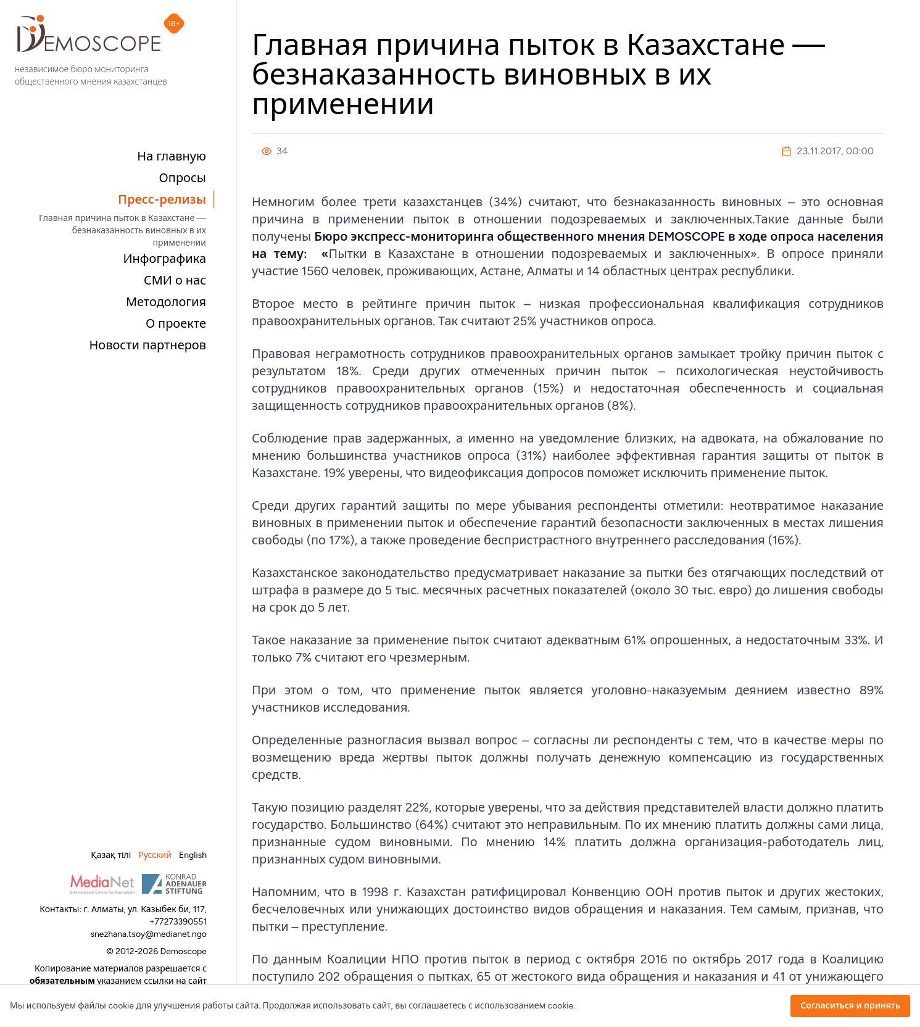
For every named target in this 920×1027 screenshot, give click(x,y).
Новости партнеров (147, 345)
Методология (166, 301)
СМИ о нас (175, 280)
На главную (171, 156)
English (193, 855)
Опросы (182, 177)
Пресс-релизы (162, 199)
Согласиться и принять (850, 1005)
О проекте (176, 323)
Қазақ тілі (111, 855)
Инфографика (164, 258)
